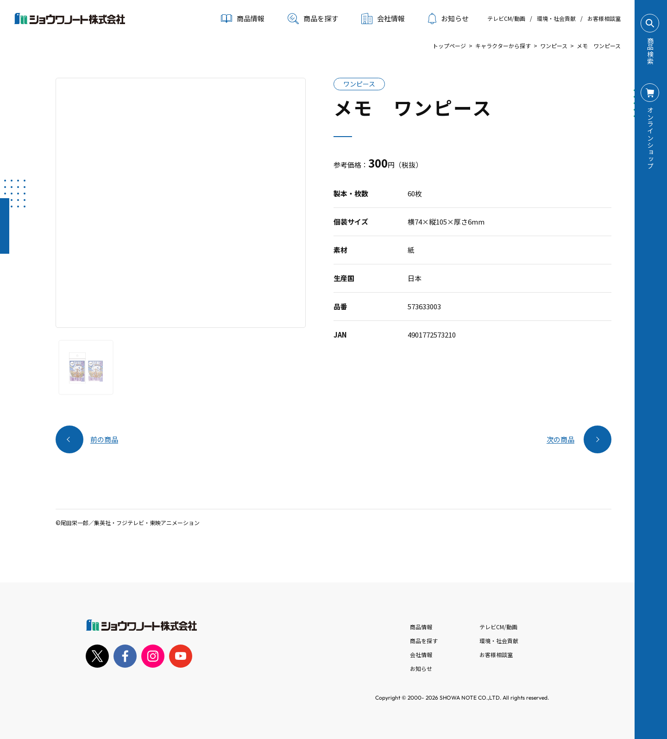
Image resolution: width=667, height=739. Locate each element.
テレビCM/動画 (506, 18)
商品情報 (421, 627)
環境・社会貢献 (556, 18)
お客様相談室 (604, 18)
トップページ (449, 46)
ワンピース (553, 46)
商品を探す (313, 18)
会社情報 (421, 654)
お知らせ (448, 18)
